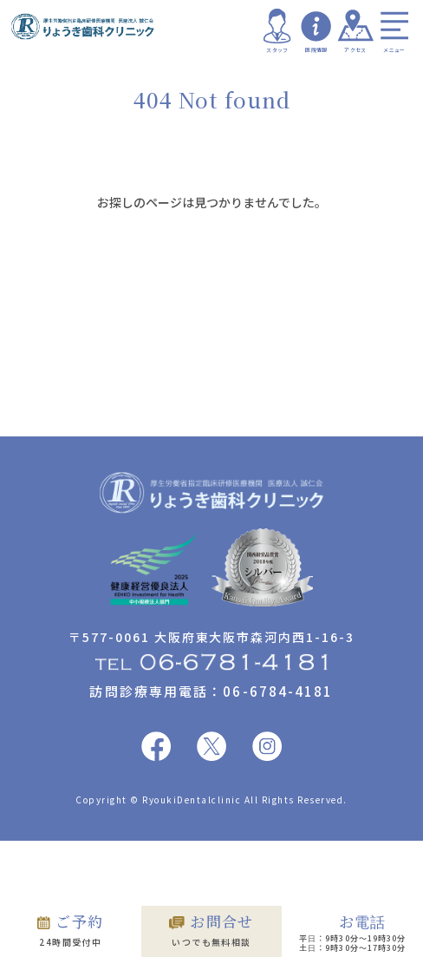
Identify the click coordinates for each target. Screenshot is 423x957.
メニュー (394, 31)
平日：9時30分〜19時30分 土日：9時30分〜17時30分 (352, 932)
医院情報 (316, 31)
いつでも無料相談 (211, 929)
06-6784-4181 (278, 691)
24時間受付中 (70, 929)
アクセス (355, 31)
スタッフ (277, 31)
